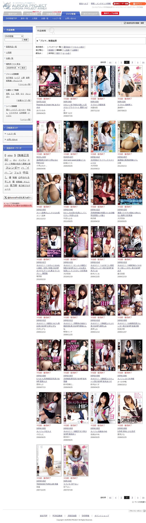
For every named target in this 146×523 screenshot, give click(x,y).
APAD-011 (68, 320)
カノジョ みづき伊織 (126, 379)
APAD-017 (41, 262)
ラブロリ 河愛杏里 (98, 105)
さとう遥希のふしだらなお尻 (48, 213)
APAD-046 (68, 210)
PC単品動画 (57, 516)
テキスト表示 (78, 47)
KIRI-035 (94, 102)
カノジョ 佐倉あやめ (99, 431)
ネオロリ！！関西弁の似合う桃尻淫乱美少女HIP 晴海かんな (75, 326)
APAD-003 (68, 428)
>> (143, 62)
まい (15, 160)
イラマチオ (13, 113)
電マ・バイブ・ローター (16, 110)
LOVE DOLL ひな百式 (126, 431)
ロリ (22, 94)
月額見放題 (72, 516)
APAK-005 (41, 428)
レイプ (17, 78)
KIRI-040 (67, 102)
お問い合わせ (70, 18)
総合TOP (43, 516)
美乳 (8, 94)
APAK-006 (122, 376)
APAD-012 (41, 320)
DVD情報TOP (11, 18)
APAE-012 (95, 157)
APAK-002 (95, 428)
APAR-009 (122, 428)
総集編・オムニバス (14, 81)
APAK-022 (95, 210)
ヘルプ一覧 (56, 18)
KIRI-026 (121, 102)
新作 (58, 53)
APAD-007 (68, 376)
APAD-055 (41, 210)
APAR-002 (41, 481)
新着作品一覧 (11, 47)
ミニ (12, 94)
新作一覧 (24, 18)
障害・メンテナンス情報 (101, 4)
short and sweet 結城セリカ (74, 160)
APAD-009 (122, 320)
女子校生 (9, 78)
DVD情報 (85, 516)
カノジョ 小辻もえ (43, 431)
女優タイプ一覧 (24, 100)
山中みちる (23, 177)
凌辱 (27, 78)
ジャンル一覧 (24, 84)
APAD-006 (95, 376)
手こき (8, 182)
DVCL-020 (41, 157)
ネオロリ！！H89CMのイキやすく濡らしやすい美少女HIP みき (130, 268)
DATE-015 (41, 102)
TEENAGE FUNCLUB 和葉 (47, 484)
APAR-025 (122, 210)
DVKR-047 (68, 157)
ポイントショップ (102, 516)
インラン (22, 160)
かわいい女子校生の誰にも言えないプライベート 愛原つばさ (75, 107)
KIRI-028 (67, 481)
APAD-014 (95, 262)
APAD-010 (95, 320)
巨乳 (17, 94)
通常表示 (67, 47)
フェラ (17, 172)
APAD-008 (41, 376)
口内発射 (23, 113)
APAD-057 (122, 157)
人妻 (23, 78)
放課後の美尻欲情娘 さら (128, 160)
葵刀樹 (13, 185)
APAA (10, 155)
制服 (15, 177)
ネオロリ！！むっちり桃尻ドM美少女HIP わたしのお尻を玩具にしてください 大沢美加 (75, 268)
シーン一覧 (25, 119)
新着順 (51, 50)
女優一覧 (44, 18)
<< (110, 62)
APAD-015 (68, 262)
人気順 (34, 18)
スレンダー (13, 167)
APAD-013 (122, 262)
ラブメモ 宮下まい (70, 484)
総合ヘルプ (83, 4)
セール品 (66, 53)
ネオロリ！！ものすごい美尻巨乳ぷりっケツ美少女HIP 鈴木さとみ (102, 268)
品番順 (75, 50)
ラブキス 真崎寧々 (125, 105)
